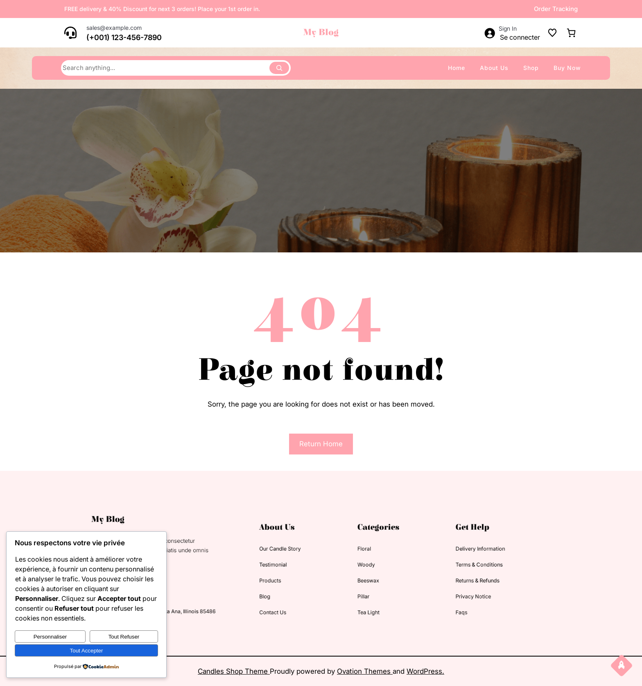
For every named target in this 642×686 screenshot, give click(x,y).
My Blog (321, 32)
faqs (433, 603)
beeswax (359, 578)
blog (275, 591)
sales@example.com (114, 27)
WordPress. (425, 671)
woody (357, 565)
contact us (282, 603)
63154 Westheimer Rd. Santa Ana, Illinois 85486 (187, 603)
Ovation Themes (365, 671)
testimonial (282, 565)
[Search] (279, 68)
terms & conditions (447, 565)
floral (355, 552)
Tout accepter (86, 651)
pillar (355, 591)
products (280, 578)
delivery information (448, 552)
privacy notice (443, 591)
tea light (359, 603)
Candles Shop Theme (234, 671)
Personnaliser (50, 637)
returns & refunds (446, 578)
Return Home (321, 444)
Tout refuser (124, 637)
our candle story (288, 552)
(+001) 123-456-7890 (124, 37)
